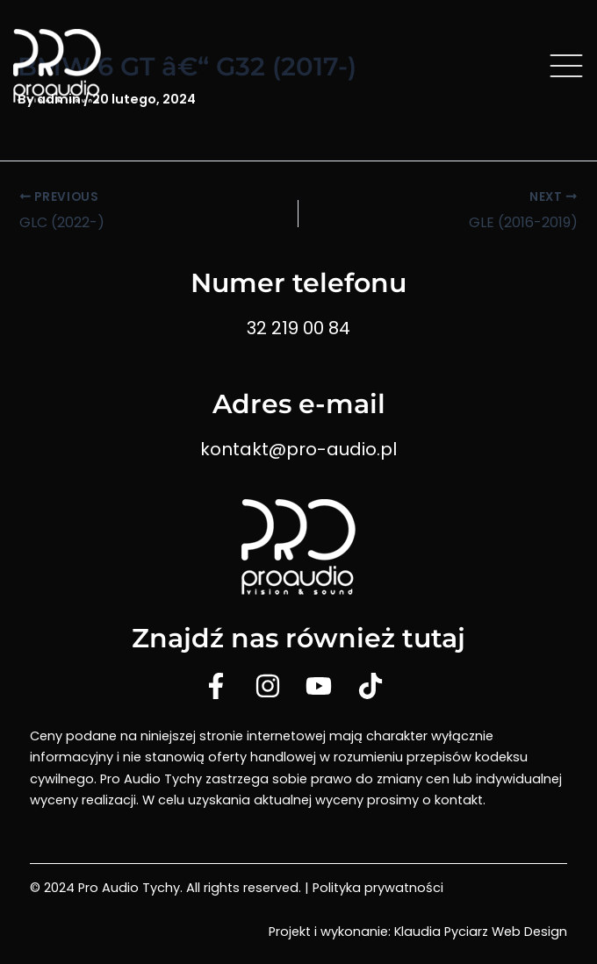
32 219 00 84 (298, 328)
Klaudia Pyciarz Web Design (480, 931)
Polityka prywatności (378, 887)
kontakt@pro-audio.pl (298, 449)
